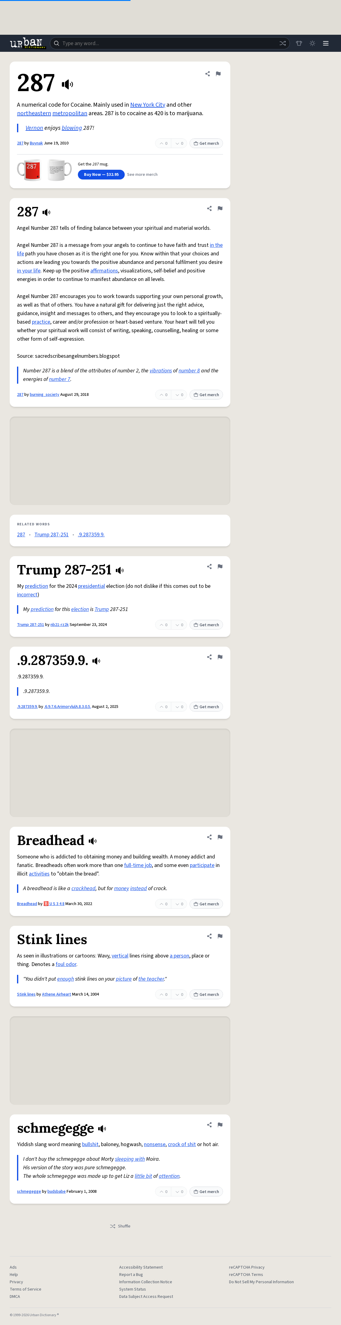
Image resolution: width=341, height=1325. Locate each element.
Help (14, 1275)
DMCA (15, 1297)
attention (169, 1176)
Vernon (34, 128)
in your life (28, 271)
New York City (147, 105)
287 (20, 143)
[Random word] (282, 43)
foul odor (66, 964)
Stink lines (26, 994)
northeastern (34, 113)
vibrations (161, 371)
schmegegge (29, 1191)
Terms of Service (25, 1289)
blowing (72, 128)
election (80, 609)
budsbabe (56, 1191)
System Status (132, 1289)
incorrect (27, 595)
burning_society (44, 395)
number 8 (189, 371)
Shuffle (120, 1226)
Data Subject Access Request (146, 1297)
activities (39, 874)
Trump (102, 609)
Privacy (16, 1282)
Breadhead (27, 904)
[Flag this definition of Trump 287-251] (220, 566)
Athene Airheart (56, 994)
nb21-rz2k (59, 625)
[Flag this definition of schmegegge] (220, 1125)
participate (202, 865)
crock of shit (182, 1144)
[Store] (299, 43)
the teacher (151, 979)
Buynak (36, 143)
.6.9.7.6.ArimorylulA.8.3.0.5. (67, 707)
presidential (91, 586)
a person (179, 956)
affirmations (104, 271)
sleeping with (130, 1159)
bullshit (90, 1144)
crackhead (83, 888)
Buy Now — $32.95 (101, 175)
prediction (36, 586)
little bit (143, 1176)
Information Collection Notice (145, 1282)
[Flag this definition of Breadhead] (220, 837)
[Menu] (325, 43)
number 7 (59, 379)
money (121, 888)
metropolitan (69, 113)
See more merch (142, 175)
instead (138, 888)
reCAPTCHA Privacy (247, 1267)
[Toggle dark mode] (312, 43)
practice (41, 322)
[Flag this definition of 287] (218, 74)
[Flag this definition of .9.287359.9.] (220, 657)
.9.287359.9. (91, 534)
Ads (13, 1267)
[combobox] (170, 43)
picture (124, 979)
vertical (120, 956)
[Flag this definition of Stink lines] (220, 936)
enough (65, 979)
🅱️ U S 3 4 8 (53, 904)
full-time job (138, 865)
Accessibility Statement (141, 1267)
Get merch (206, 143)
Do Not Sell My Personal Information (261, 1282)
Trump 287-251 (51, 534)
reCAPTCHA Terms (246, 1275)
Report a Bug (131, 1275)
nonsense (154, 1144)
